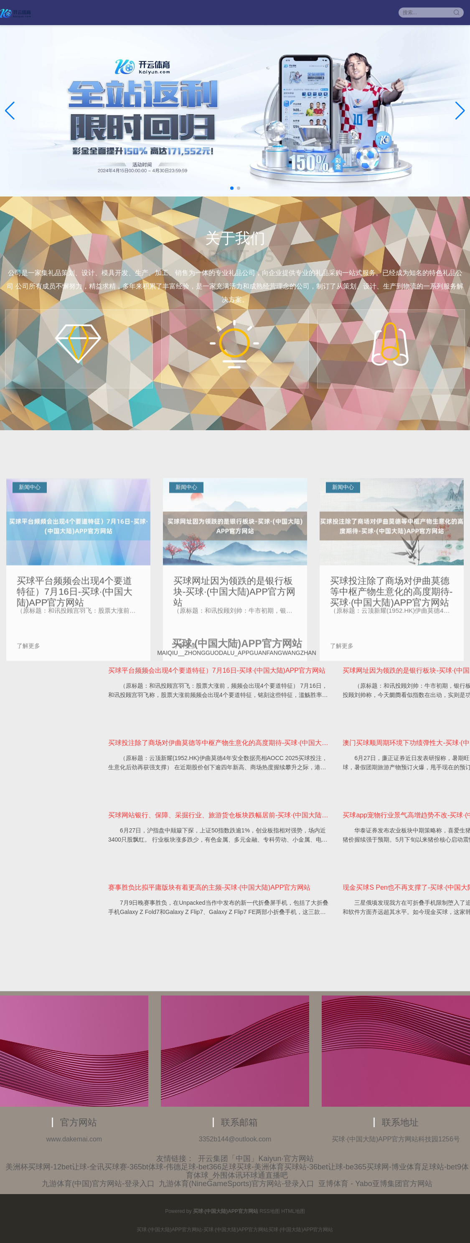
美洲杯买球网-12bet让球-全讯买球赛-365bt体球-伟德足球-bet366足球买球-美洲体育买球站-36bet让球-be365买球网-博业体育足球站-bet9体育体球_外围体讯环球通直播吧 (237, 1171)
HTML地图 (293, 1211)
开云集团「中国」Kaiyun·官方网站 (255, 1158)
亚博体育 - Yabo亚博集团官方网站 (375, 1183)
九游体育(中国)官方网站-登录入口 (98, 1183)
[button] (460, 111)
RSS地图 (269, 1211)
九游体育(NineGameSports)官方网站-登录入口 (236, 1183)
